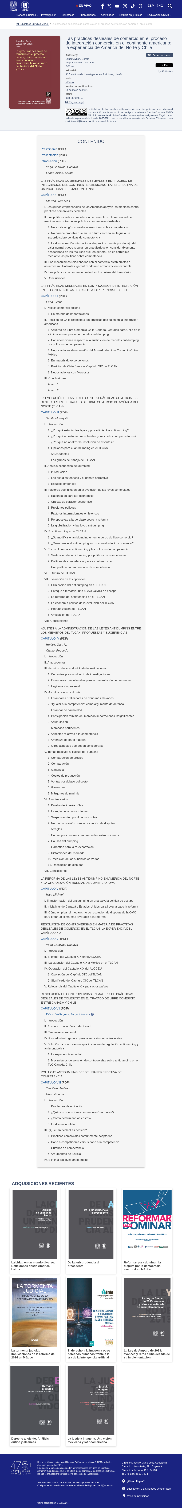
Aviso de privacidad (135, 1495)
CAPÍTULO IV (50, 638)
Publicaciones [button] (89, 14)
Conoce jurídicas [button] (27, 14)
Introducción (49, 161)
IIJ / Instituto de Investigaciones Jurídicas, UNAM (93, 74)
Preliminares (49, 149)
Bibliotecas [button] (69, 14)
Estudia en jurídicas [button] (132, 14)
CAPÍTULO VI (50, 939)
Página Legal (74, 102)
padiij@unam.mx (105, 1485)
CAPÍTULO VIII (51, 1082)
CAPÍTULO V (49, 888)
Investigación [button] (50, 14)
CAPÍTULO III (50, 412)
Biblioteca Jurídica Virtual (32, 23)
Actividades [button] (109, 14)
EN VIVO (84, 5)
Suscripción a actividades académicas (146, 1488)
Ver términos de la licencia (104, 121)
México (69, 82)
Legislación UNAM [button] (159, 14)
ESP (151, 5)
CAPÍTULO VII (50, 1008)
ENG (159, 5)
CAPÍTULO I (49, 195)
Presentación (49, 155)
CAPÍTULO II (49, 296)
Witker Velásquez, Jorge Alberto (67, 1014)
